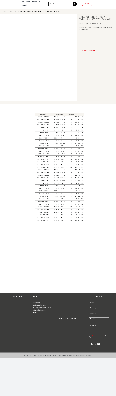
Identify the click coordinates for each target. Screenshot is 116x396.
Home (4, 11)
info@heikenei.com (37, 313)
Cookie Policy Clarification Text (67, 318)
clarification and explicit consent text (97, 335)
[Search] (75, 4)
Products (10, 11)
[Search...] (61, 4)
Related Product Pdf (88, 50)
